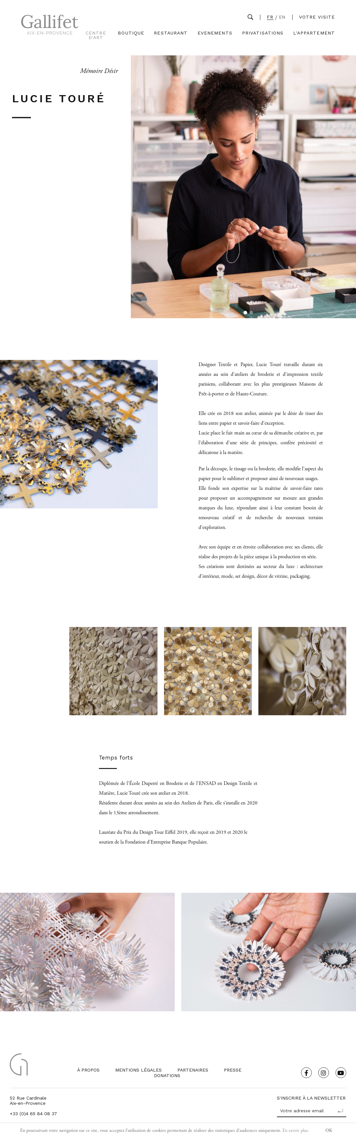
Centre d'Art (96, 35)
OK (328, 1130)
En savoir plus (295, 1130)
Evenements (215, 33)
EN (282, 17)
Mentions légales (138, 1070)
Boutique (131, 33)
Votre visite (317, 17)
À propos (88, 1070)
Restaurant (170, 33)
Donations (167, 1075)
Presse (232, 1070)
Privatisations (263, 33)
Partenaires (192, 1070)
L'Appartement (314, 33)
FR (270, 17)
